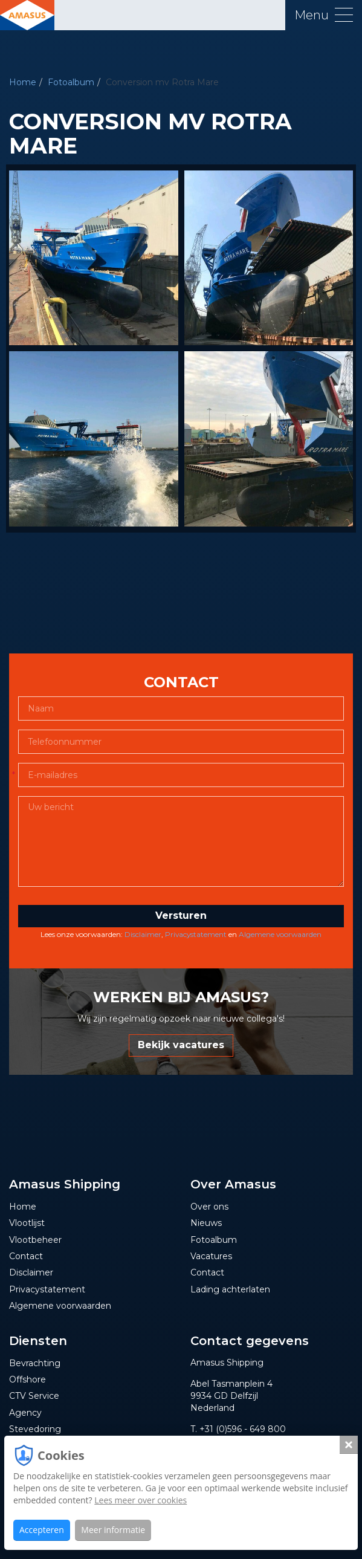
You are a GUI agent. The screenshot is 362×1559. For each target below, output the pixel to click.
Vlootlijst (27, 1222)
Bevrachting (34, 1363)
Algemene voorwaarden (280, 934)
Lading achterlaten (230, 1289)
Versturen (181, 915)
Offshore (27, 1379)
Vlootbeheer (35, 1239)
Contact (26, 1256)
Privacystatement (196, 934)
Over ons (209, 1206)
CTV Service (34, 1395)
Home (22, 82)
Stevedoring (35, 1429)
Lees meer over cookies (140, 1500)
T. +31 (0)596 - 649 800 (238, 1429)
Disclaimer (142, 934)
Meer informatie (113, 1529)
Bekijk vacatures (181, 1045)
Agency (25, 1412)
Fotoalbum (71, 82)
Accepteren (41, 1529)
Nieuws (206, 1222)
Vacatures (211, 1256)
